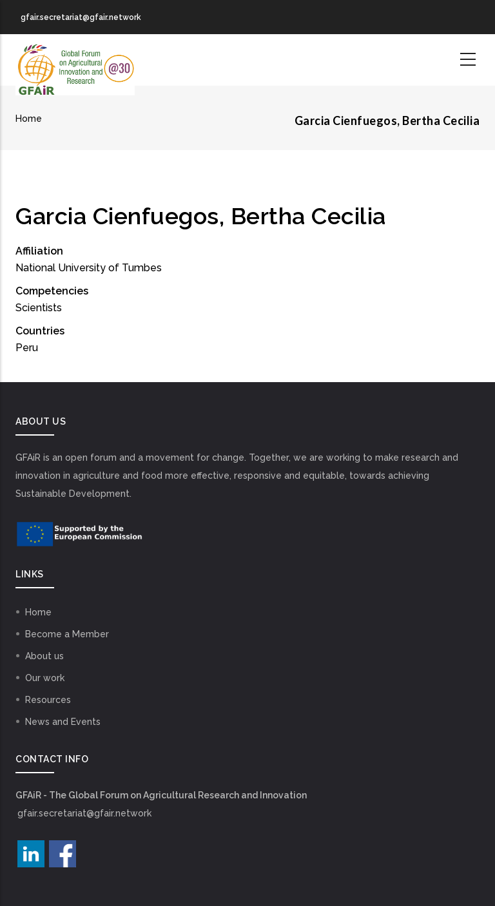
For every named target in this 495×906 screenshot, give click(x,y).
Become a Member (67, 634)
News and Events (63, 722)
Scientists (38, 308)
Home (28, 118)
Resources (48, 700)
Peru (26, 348)
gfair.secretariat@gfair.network (84, 813)
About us (44, 656)
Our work (44, 678)
